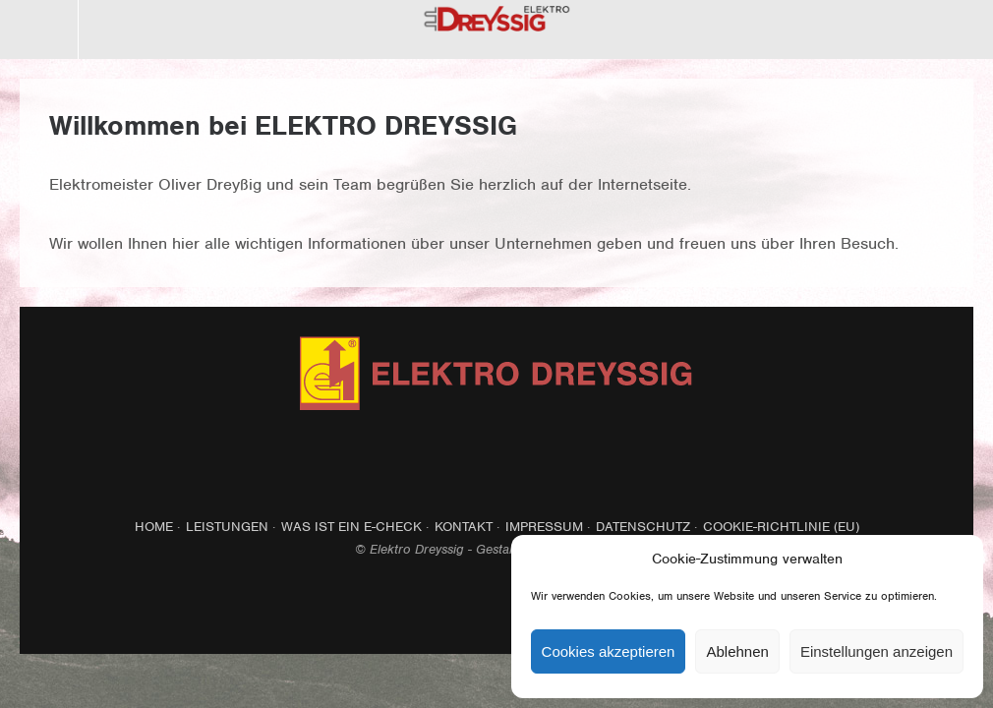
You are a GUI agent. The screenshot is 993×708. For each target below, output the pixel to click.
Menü (39, 29)
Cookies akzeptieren (608, 651)
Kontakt (464, 526)
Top (496, 606)
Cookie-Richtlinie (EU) (781, 526)
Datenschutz (643, 526)
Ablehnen (737, 651)
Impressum (544, 526)
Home (154, 526)
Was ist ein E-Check (351, 526)
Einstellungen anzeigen (876, 651)
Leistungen (227, 526)
